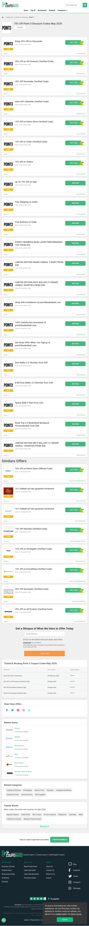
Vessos (17, 728)
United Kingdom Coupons (57, 855)
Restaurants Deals (8, 874)
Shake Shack (25, 815)
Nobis (81, 815)
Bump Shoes (19, 763)
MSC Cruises (37, 815)
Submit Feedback (59, 840)
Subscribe (44, 653)
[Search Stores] (85, 5)
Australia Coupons (29, 855)
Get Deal (75, 183)
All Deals (5, 882)
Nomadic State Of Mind (22, 772)
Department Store (13, 795)
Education (50, 790)
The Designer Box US (80, 481)
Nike (16, 754)
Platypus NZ (62, 815)
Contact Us (50, 870)
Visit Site (20, 27)
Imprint (48, 878)
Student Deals (7, 870)
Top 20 (32, 10)
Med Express (19, 746)
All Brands (5, 878)
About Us (49, 867)
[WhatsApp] (4, 920)
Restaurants (42, 10)
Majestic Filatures (13, 815)
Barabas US (82, 621)
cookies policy (61, 914)
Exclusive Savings (8, 867)
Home (26, 10)
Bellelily (17, 737)
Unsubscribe (27, 642)
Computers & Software (63, 790)
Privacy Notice (34, 920)
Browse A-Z (44, 826)
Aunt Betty (72, 815)
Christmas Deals (30, 878)
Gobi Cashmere (81, 601)
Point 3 (31, 17)
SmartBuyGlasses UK (79, 581)
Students (52, 10)
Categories (62, 10)
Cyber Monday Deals (31, 874)
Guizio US (82, 561)
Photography (27, 790)
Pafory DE (82, 521)
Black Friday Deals (30, 867)
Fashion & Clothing (21, 17)
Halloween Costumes (14, 819)
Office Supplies (40, 795)
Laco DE (83, 501)
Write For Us (50, 874)
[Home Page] (4, 17)
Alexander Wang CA (80, 541)
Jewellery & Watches (14, 790)
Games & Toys (39, 790)
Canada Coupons (41, 855)
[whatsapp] (29, 710)
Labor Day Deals (30, 870)
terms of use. (76, 914)
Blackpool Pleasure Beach (32, 819)
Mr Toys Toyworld (50, 815)
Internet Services (27, 795)
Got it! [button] (64, 920)
